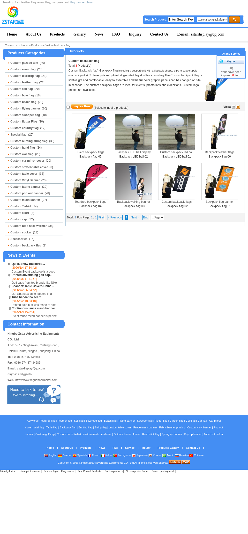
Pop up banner (193, 434)
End (145, 217)
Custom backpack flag (57, 45)
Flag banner (67, 471)
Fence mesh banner (145, 427)
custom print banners (29, 471)
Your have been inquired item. (231, 73)
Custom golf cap (44, 434)
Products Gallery (168, 447)
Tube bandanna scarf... (27, 297)
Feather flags (51, 471)
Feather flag (65, 420)
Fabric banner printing (172, 427)
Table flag (51, 427)
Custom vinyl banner (199, 427)
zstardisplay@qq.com (200, 34)
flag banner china (81, 2)
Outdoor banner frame (127, 434)
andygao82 (25, 374)
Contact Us (193, 447)
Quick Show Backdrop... (28, 264)
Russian (182, 455)
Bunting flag (85, 427)
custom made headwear (97, 434)
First (101, 217)
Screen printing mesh (162, 471)
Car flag (202, 420)
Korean (155, 455)
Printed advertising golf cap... (32, 275)
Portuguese (122, 455)
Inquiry (146, 447)
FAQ (115, 447)
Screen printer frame (137, 471)
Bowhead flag (94, 420)
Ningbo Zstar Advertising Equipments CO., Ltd (106, 462)
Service (130, 447)
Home (24, 45)
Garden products (114, 471)
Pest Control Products (89, 471)
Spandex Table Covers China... (33, 286)
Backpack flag (88, 70)
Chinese (196, 455)
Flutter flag (161, 420)
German (65, 455)
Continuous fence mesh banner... (34, 308)
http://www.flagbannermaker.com (36, 380)
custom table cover (120, 427)
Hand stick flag (150, 434)
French (94, 455)
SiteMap (163, 462)
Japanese (140, 455)
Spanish (80, 455)
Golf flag (190, 420)
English (50, 455)
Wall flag (39, 427)
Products (36, 45)
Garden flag (176, 420)
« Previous (115, 217)
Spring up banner (172, 434)
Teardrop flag (47, 420)
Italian (107, 455)
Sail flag (78, 420)
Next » (135, 217)
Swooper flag (144, 420)
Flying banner (127, 420)
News (101, 447)
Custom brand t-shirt (69, 434)
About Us (67, 447)
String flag (101, 427)
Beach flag (110, 420)
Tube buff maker (213, 434)
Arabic (168, 455)
